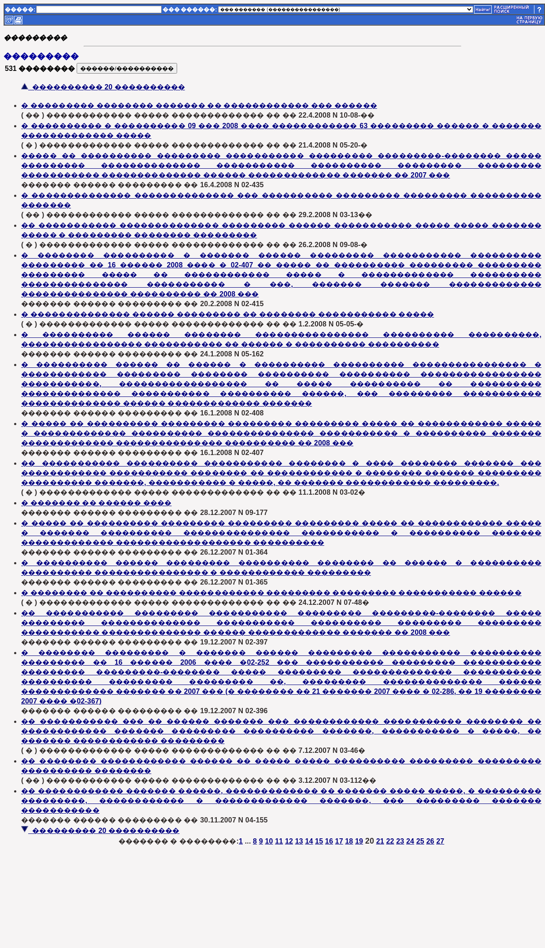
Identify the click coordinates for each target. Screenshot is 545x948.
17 (339, 841)
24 (410, 841)
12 (289, 841)
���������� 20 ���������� (103, 87)
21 (380, 841)
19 (359, 841)
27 (440, 841)
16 (329, 841)
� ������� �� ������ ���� (96, 503)
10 (269, 841)
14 (309, 841)
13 (299, 841)
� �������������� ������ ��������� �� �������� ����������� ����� (227, 314)
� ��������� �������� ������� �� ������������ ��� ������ (199, 105)
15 (319, 841)
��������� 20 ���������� (100, 830)
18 (349, 841)
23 (400, 841)
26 (430, 841)
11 (279, 841)
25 (420, 841)
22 (390, 841)
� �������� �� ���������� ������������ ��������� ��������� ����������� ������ (271, 592)
